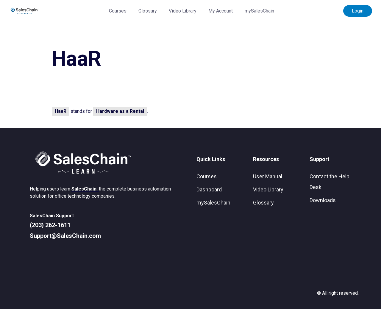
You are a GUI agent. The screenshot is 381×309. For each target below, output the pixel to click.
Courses (118, 11)
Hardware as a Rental (120, 111)
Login (357, 11)
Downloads (323, 200)
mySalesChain (259, 11)
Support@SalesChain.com (65, 235)
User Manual (267, 176)
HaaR (60, 111)
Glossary (147, 11)
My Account (220, 11)
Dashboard (209, 189)
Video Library (182, 11)
